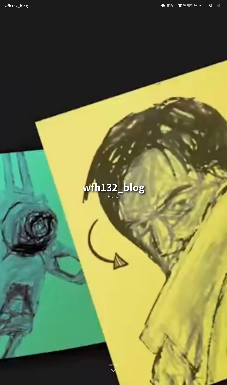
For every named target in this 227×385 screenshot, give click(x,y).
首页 (167, 5)
